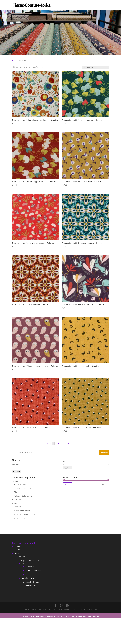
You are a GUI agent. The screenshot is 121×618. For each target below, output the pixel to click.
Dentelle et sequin (29, 578)
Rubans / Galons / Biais (23, 496)
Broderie (17, 506)
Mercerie (16, 481)
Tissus (14, 503)
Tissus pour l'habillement (24, 514)
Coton (23, 563)
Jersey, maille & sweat (30, 582)
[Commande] (95, 67)
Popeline (28, 574)
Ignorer (96, 616)
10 (68, 443)
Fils (15, 492)
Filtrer (67, 484)
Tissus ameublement (23, 510)
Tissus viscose (20, 518)
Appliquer (16, 471)
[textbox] (35, 465)
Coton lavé (29, 566)
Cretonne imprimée (33, 570)
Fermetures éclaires (22, 488)
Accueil (14, 60)
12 (76, 443)
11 (72, 443)
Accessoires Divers (22, 484)
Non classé (16, 500)
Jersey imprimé (31, 585)
